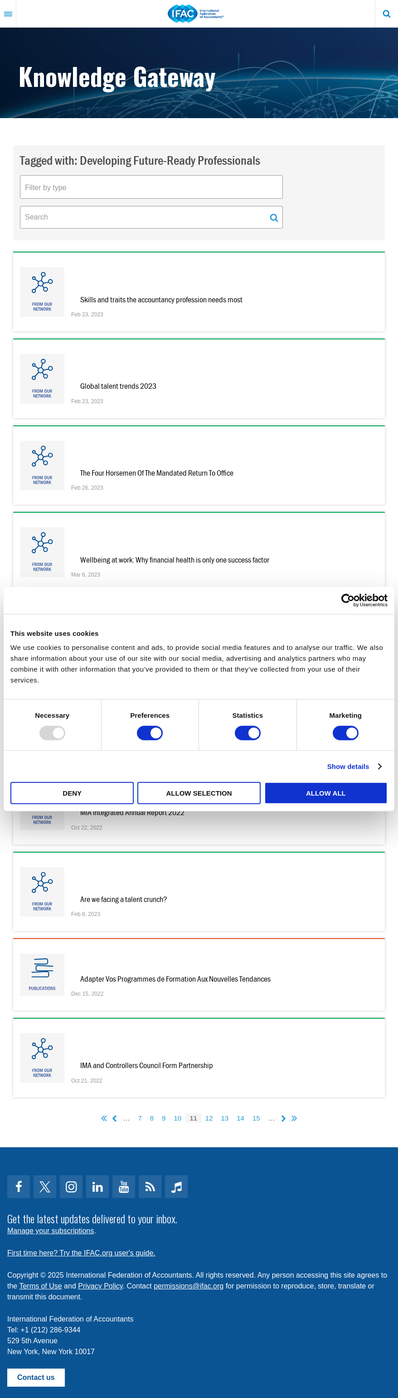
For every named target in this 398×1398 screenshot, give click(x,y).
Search (387, 13)
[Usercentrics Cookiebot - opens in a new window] (348, 600)
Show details (348, 766)
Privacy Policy (100, 1286)
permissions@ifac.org (188, 1286)
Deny (72, 793)
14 (240, 1118)
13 (225, 1118)
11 (193, 1118)
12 (209, 1118)
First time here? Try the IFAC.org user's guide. (81, 1253)
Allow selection (199, 793)
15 (256, 1118)
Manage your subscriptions (50, 1231)
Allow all (326, 793)
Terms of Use (40, 1286)
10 (177, 1118)
